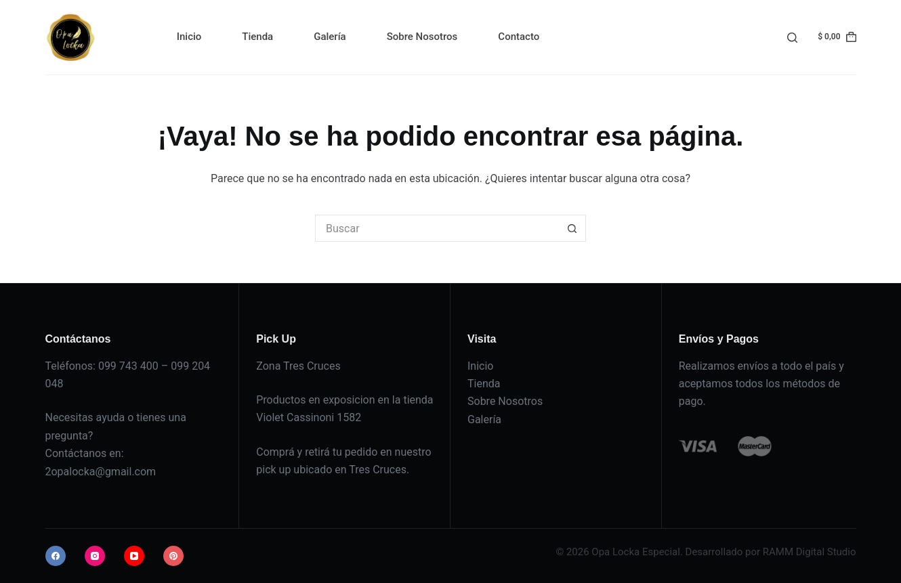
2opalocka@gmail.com (100, 471)
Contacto (518, 36)
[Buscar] (792, 38)
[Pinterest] (173, 556)
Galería (329, 36)
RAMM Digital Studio (809, 552)
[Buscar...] (437, 228)
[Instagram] (95, 556)
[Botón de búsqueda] (572, 228)
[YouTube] (134, 556)
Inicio (189, 36)
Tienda (257, 36)
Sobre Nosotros (422, 36)
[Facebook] (55, 556)
